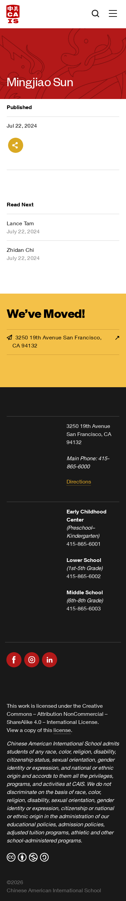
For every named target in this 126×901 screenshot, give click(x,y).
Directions (79, 481)
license (62, 730)
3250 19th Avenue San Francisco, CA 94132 (54, 341)
